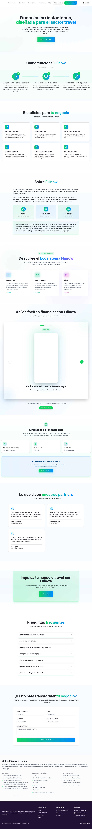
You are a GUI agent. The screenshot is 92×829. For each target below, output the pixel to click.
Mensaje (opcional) (22, 726)
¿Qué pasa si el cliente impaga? (46, 654)
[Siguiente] (82, 362)
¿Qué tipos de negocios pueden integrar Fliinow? (46, 647)
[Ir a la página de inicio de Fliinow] (7, 2)
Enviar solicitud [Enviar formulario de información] (46, 740)
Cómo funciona (15, 3)
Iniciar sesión (62, 3)
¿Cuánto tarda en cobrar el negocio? (46, 666)
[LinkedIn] (81, 823)
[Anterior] (10, 362)
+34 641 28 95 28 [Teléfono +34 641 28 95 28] (81, 810)
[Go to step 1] (42, 325)
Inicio (39, 810)
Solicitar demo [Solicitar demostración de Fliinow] (46, 594)
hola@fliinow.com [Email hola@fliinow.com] (81, 813)
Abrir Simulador (46, 470)
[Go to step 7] (50, 325)
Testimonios (47, 3)
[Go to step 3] (45, 325)
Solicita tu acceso (46, 407)
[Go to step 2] (44, 325)
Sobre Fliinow (35, 3)
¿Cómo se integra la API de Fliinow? (46, 660)
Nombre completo (22, 711)
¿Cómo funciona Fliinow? (46, 641)
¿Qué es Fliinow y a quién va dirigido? (46, 634)
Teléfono (20, 718)
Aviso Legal (86, 823)
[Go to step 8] (51, 325)
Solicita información (75, 3)
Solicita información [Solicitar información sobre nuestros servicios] (46, 39)
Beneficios (27, 3)
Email (49, 711)
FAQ (54, 3)
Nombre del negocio (53, 718)
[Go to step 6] (49, 325)
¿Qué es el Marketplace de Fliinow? (46, 673)
